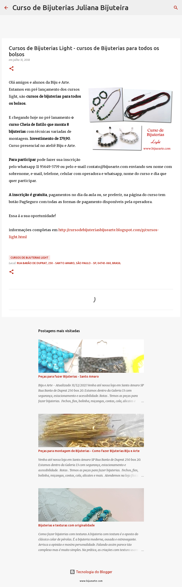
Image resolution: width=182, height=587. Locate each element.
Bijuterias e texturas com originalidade (66, 525)
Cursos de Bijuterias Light (29, 257)
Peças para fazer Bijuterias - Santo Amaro (68, 376)
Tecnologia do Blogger (91, 572)
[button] (11, 69)
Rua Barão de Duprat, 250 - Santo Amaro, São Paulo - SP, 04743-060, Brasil (69, 263)
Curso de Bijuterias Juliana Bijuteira (70, 7)
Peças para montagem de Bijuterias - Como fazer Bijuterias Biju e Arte (89, 451)
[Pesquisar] (134, 7)
